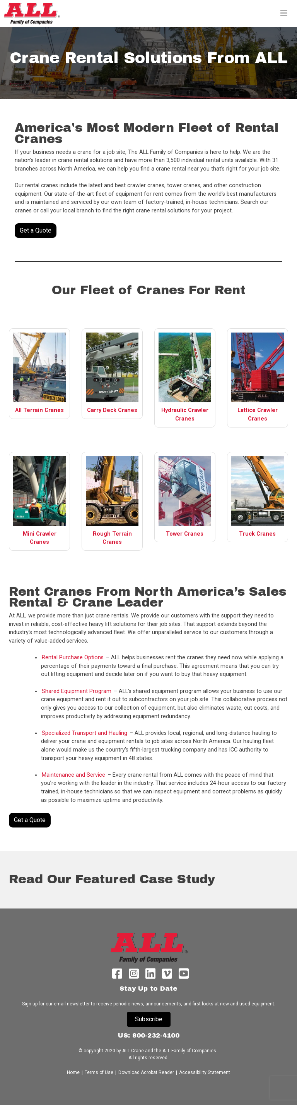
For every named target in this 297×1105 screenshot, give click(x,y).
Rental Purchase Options (73, 657)
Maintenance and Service (73, 775)
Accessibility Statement (204, 1072)
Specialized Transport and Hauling (84, 733)
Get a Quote (35, 230)
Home (74, 1072)
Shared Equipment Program (76, 691)
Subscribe (148, 1019)
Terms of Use (99, 1072)
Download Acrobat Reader (146, 1072)
